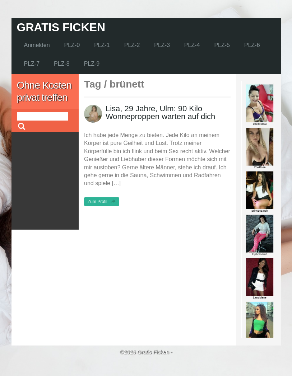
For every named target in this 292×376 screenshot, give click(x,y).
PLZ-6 (252, 45)
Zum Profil (102, 201)
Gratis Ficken (61, 27)
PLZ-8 (62, 64)
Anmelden (37, 45)
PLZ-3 (162, 45)
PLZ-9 (92, 64)
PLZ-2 (132, 45)
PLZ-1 (102, 45)
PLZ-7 (32, 64)
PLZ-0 (72, 45)
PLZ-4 (192, 45)
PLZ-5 (222, 45)
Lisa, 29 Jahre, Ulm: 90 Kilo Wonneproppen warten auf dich (160, 112)
